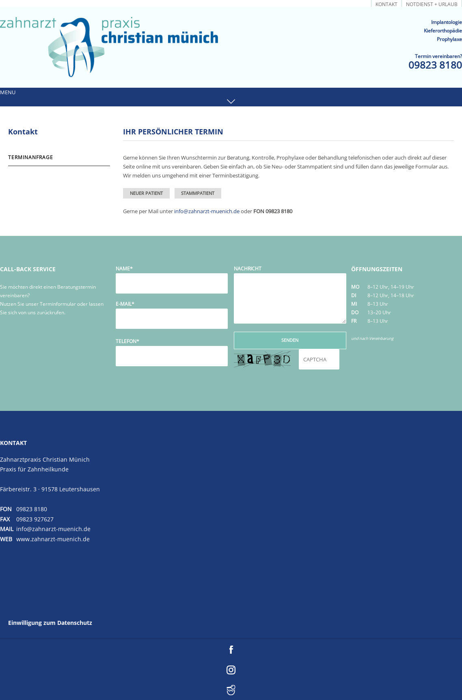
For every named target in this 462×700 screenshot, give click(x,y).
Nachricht (247, 268)
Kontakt (386, 4)
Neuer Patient (146, 193)
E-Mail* (125, 303)
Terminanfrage (347, 4)
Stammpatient (197, 193)
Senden (289, 340)
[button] (231, 97)
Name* (124, 268)
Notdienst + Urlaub (432, 4)
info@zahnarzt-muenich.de (207, 211)
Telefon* (127, 341)
